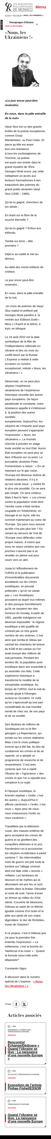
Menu (40, 7)
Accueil (8, 15)
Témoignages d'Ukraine (21, 22)
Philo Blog (17, 15)
